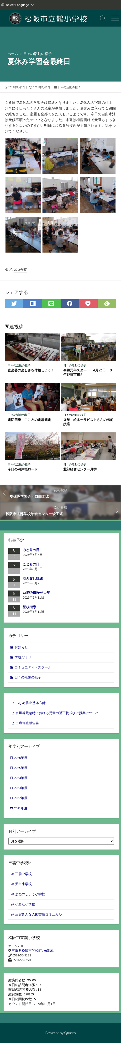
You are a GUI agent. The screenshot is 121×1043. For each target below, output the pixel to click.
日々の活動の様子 (37, 53)
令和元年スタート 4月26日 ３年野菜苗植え (87, 372)
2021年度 (20, 808)
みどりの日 (31, 550)
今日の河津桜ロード (23, 469)
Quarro (70, 1033)
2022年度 (20, 798)
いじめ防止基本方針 (31, 703)
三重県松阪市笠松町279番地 (32, 951)
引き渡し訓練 (33, 578)
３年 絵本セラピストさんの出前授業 (88, 422)
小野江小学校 (25, 904)
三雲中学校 (23, 874)
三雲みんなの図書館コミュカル (38, 914)
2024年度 (20, 778)
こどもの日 (31, 564)
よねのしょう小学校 (30, 894)
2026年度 (20, 758)
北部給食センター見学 (80, 469)
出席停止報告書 (27, 723)
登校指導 (29, 607)
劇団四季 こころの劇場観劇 (29, 420)
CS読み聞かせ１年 (36, 592)
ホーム (12, 53)
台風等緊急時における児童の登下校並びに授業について (57, 713)
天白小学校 (23, 884)
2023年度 (20, 788)
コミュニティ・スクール (33, 667)
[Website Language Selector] (19, 5)
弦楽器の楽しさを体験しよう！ (31, 370)
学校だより (23, 657)
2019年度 (20, 270)
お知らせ (21, 647)
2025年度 (20, 768)
